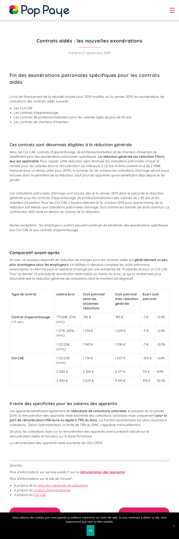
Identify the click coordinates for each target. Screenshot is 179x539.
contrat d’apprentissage (51, 490)
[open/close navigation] (172, 10)
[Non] (174, 526)
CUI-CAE (39, 495)
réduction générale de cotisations (62, 485)
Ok (90, 530)
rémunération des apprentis (102, 472)
